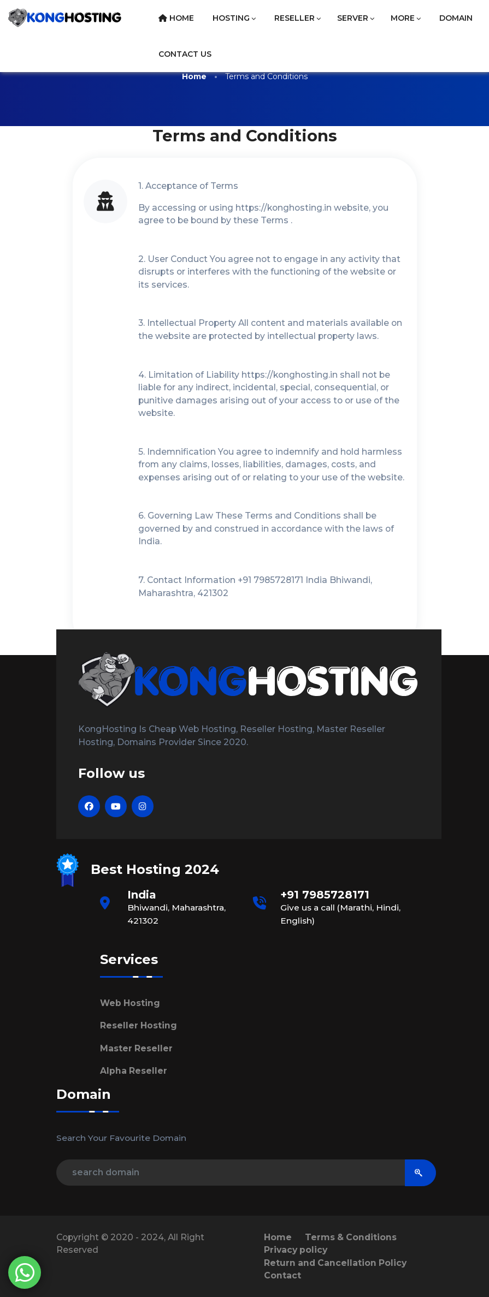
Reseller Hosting (138, 1025)
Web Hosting (130, 1003)
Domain (456, 18)
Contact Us (184, 54)
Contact (282, 1275)
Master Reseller (136, 1048)
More (406, 18)
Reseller (297, 18)
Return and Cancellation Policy (335, 1263)
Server (355, 18)
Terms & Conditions (351, 1237)
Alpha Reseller (133, 1071)
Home (176, 18)
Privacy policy (295, 1250)
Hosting (234, 18)
